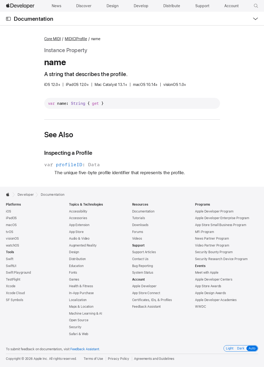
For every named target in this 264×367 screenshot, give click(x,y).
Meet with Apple (206, 272)
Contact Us (140, 259)
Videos (137, 238)
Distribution (77, 259)
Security (75, 327)
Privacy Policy (118, 359)
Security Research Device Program (221, 259)
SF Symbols (14, 300)
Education (76, 266)
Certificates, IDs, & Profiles (152, 300)
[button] (256, 6)
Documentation (33, 18)
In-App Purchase (81, 293)
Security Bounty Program (213, 252)
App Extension (79, 225)
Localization (78, 300)
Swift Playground (18, 272)
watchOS (12, 245)
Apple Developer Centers (213, 279)
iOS (8, 211)
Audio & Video (79, 238)
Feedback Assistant (146, 306)
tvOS (9, 232)
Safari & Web (78, 334)
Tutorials (138, 218)
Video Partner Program (212, 245)
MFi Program (204, 232)
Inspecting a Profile (68, 152)
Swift (9, 259)
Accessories (78, 218)
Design (74, 252)
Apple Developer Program (214, 211)
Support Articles (144, 252)
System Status (142, 272)
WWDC (200, 306)
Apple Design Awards (210, 293)
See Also (59, 134)
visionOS (12, 238)
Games (74, 279)
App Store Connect (146, 293)
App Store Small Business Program (220, 225)
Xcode (10, 286)
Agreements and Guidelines (154, 359)
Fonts (73, 272)
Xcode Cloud (15, 293)
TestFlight (13, 279)
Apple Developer (144, 286)
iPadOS (11, 218)
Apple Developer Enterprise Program (222, 218)
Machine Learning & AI (85, 313)
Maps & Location (81, 306)
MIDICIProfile (76, 39)
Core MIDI (52, 39)
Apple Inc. (41, 359)
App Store (76, 232)
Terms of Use (93, 359)
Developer (26, 195)
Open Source (78, 320)
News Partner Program (212, 238)
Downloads (140, 225)
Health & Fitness (81, 286)
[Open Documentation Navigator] (8, 19)
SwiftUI (11, 266)
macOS (11, 225)
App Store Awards (208, 286)
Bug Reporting (142, 266)
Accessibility (78, 211)
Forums (137, 232)
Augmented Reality (83, 245)
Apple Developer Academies (216, 300)
